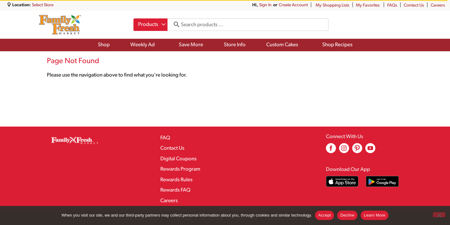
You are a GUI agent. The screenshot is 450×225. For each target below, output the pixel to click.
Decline (347, 215)
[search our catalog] (174, 24)
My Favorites (368, 5)
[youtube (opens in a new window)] (370, 150)
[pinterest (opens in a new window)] (357, 150)
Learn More (374, 215)
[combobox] (150, 24)
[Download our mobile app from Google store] (382, 181)
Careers (438, 5)
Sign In (265, 5)
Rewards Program (180, 169)
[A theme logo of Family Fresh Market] (60, 24)
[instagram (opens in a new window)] (344, 150)
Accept (324, 215)
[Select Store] (43, 5)
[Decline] (439, 214)
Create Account (293, 5)
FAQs (392, 5)
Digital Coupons (178, 159)
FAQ (165, 138)
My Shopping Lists (332, 5)
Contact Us (414, 5)
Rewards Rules (176, 179)
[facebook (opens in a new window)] (331, 150)
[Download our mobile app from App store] (342, 181)
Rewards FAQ (175, 190)
